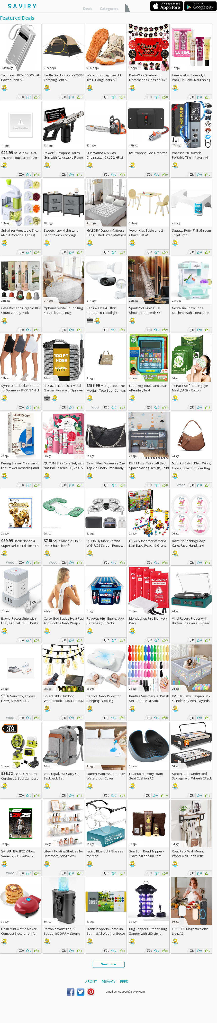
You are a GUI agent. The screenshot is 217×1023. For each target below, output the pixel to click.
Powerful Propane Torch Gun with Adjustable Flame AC (63, 157)
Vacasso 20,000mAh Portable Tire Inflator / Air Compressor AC (190, 157)
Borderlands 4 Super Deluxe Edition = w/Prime (20, 545)
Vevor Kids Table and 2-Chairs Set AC (146, 232)
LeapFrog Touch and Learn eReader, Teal (148, 387)
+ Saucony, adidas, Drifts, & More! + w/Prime (18, 701)
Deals (87, 8)
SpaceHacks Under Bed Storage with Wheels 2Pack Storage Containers (192, 778)
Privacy (108, 981)
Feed (124, 981)
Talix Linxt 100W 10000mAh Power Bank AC (20, 77)
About (91, 981)
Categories (109, 8)
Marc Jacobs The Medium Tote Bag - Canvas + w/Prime (106, 390)
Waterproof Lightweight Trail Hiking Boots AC (104, 77)
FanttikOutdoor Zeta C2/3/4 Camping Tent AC (64, 77)
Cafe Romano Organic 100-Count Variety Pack (20, 310)
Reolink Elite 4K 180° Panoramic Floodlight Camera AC (102, 312)
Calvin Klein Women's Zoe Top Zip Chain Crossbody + (106, 468)
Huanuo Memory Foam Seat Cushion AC (146, 775)
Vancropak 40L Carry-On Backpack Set (62, 775)
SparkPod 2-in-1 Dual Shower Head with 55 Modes (144, 312)
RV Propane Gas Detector (148, 153)
